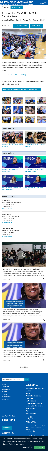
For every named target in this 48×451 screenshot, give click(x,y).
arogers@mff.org (7, 236)
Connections (6, 397)
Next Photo (37, 26)
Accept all (39, 447)
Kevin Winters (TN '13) (18, 75)
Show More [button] (24, 367)
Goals (28, 393)
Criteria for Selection (33, 396)
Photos (4, 392)
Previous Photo (20, 26)
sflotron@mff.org (7, 222)
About (4, 384)
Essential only (27, 447)
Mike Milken (30, 408)
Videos (4, 394)
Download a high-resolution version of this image (21, 90)
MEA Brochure (31, 401)
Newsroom (6, 389)
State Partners (31, 413)
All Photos (16, 7)
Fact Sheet (29, 398)
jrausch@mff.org (7, 208)
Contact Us (5, 399)
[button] (24, 262)
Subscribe (7, 428)
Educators (5, 387)
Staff (27, 411)
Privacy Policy (8, 444)
